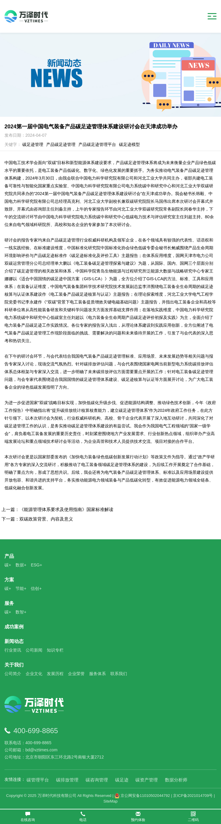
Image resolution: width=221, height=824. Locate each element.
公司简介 (12, 673)
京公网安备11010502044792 (142, 795)
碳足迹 (122, 779)
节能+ (21, 588)
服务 (9, 603)
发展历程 (55, 673)
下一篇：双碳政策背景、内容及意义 (37, 518)
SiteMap (110, 801)
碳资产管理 (146, 779)
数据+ (21, 565)
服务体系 (97, 673)
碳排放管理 (67, 779)
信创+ (36, 588)
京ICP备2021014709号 (193, 795)
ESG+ (36, 565)
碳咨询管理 (97, 779)
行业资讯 (12, 650)
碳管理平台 (38, 779)
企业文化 (34, 673)
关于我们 (14, 664)
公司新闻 (34, 650)
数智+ (21, 612)
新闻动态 (14, 641)
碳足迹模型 (129, 144)
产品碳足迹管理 (60, 144)
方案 (9, 579)
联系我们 (118, 673)
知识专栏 (55, 650)
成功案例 (14, 626)
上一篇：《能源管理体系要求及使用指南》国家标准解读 (57, 509)
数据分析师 (176, 779)
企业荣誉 (76, 673)
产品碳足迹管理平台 (97, 144)
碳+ (7, 565)
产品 (9, 556)
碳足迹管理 (32, 144)
